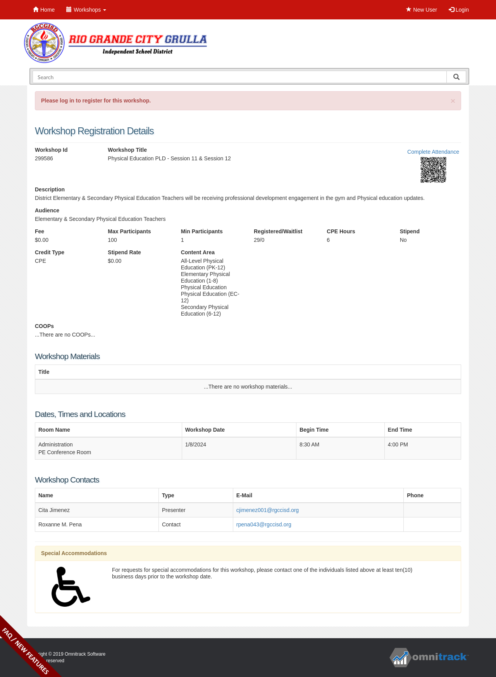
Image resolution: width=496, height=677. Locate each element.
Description (50, 189)
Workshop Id (51, 150)
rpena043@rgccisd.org (263, 524)
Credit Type (49, 252)
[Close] (453, 101)
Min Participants (202, 231)
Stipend (410, 231)
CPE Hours (341, 231)
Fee (39, 231)
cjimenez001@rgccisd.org (267, 510)
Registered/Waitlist (278, 231)
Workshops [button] (86, 10)
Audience (47, 210)
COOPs (44, 326)
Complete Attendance (433, 152)
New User (421, 10)
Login (459, 10)
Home (44, 10)
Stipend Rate (124, 252)
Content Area (198, 252)
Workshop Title (127, 150)
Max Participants (129, 231)
